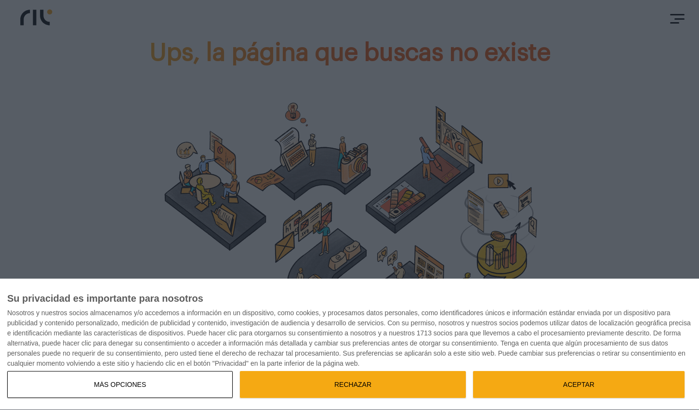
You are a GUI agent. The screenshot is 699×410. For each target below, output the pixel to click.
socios (78, 312)
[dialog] (349, 344)
